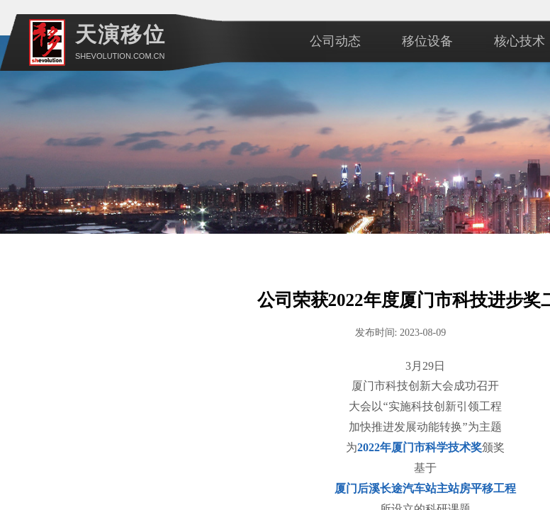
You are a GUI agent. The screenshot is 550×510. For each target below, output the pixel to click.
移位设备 (427, 41)
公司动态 (335, 41)
